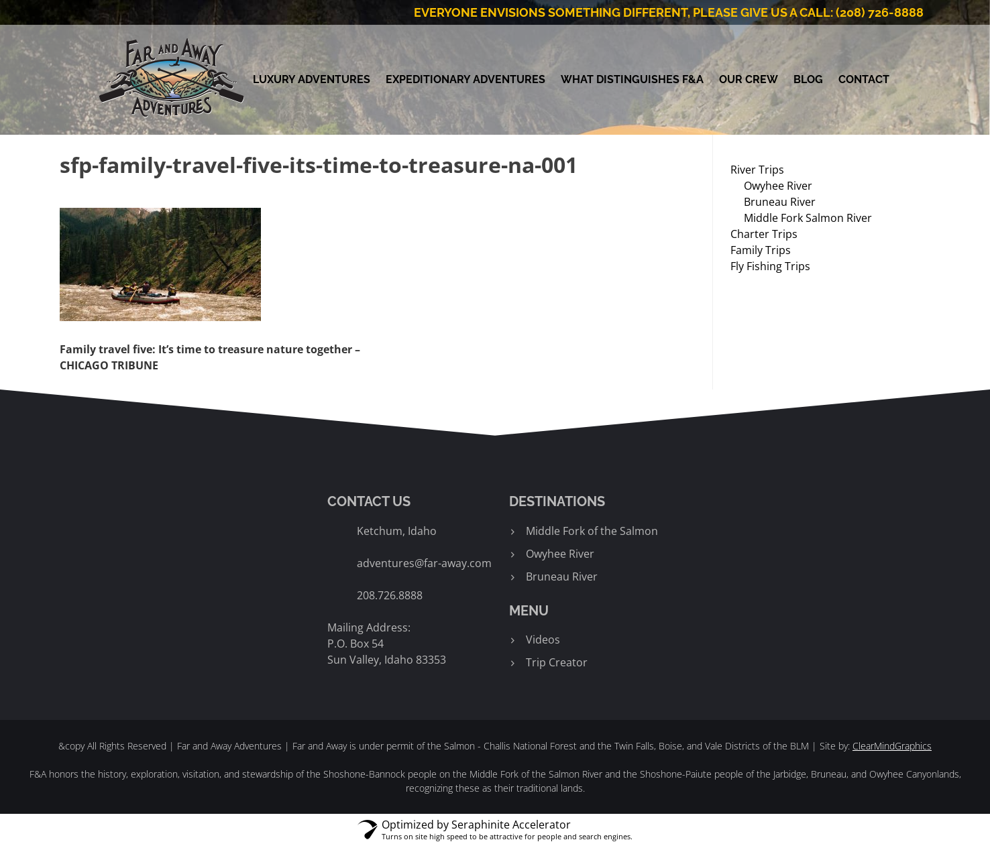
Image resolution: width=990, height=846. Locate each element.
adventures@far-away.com (424, 563)
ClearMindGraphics (892, 745)
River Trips (757, 169)
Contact (863, 79)
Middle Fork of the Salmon (592, 531)
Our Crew (748, 79)
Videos (543, 639)
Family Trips (760, 250)
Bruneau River (780, 201)
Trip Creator (557, 662)
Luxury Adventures (311, 79)
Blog (808, 79)
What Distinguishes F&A (632, 79)
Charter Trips (764, 234)
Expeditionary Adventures (465, 79)
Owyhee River (778, 185)
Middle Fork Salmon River (808, 217)
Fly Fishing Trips (770, 266)
